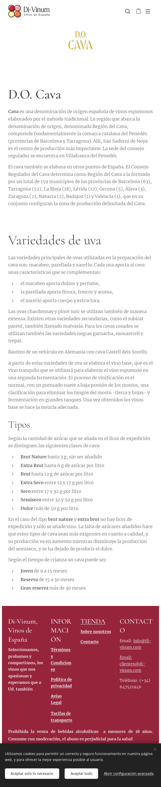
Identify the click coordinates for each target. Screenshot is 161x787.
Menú (148, 11)
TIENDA (93, 621)
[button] (127, 11)
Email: (126, 657)
